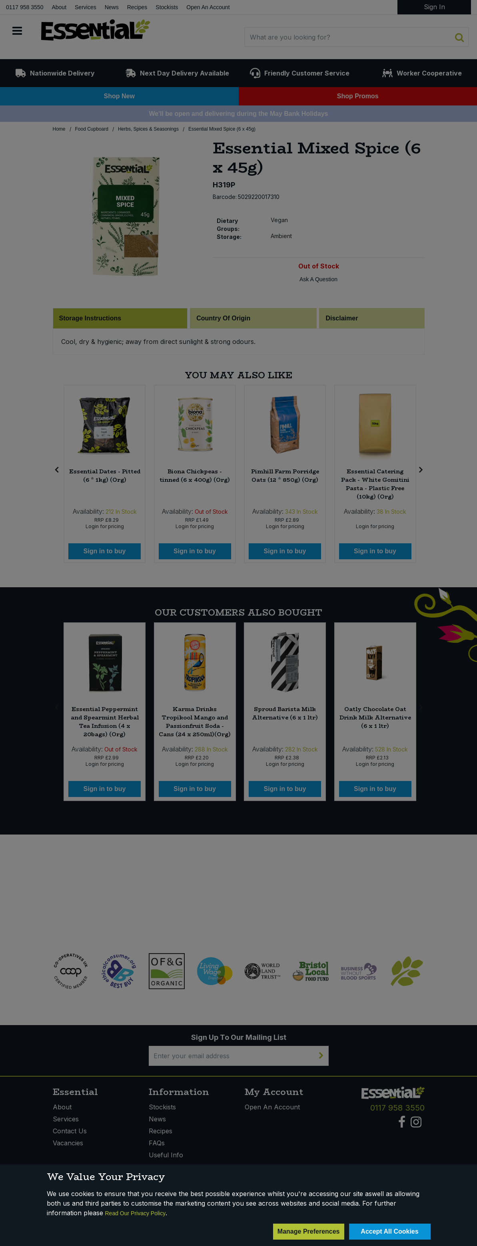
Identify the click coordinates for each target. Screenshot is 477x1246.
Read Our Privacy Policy (135, 1213)
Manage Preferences (308, 1231)
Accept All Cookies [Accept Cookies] (389, 1231)
